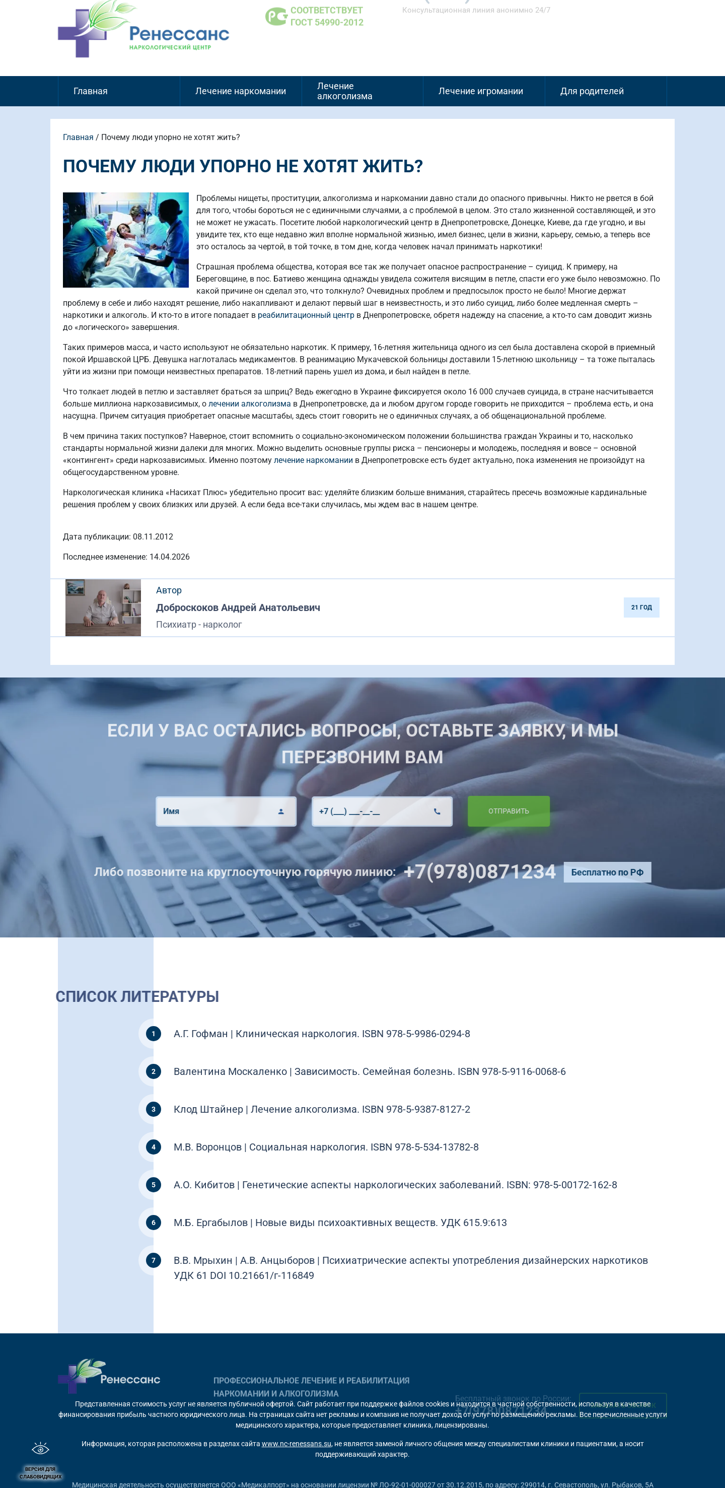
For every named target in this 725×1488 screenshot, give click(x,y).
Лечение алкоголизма (345, 91)
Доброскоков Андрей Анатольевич (238, 607)
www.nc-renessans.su (296, 1444)
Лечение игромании (481, 91)
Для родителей (592, 91)
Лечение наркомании (240, 91)
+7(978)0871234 (502, 872)
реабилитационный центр (306, 315)
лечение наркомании (313, 460)
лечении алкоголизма (249, 404)
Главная (91, 91)
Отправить (485, 811)
